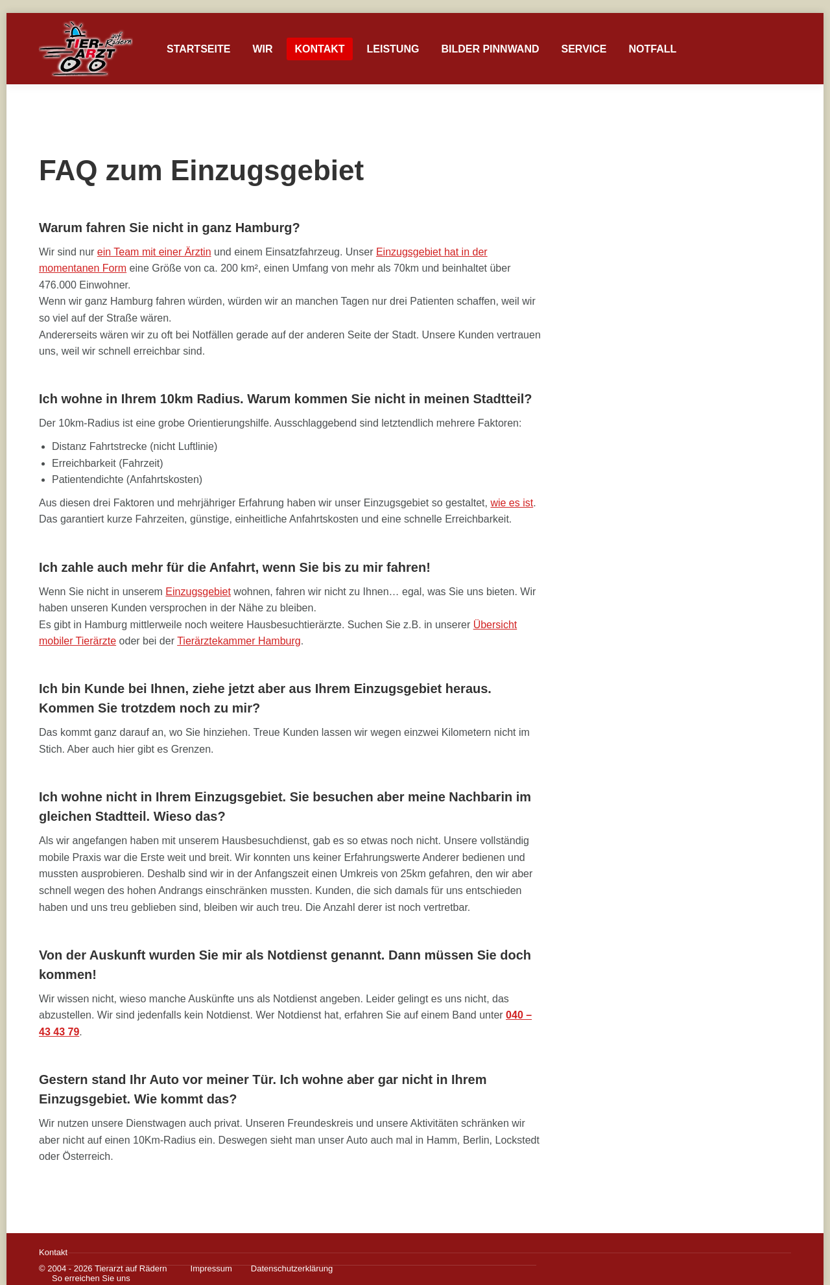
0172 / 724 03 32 (758, 24)
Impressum (211, 1268)
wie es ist (511, 502)
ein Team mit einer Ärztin (154, 251)
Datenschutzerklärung (292, 1268)
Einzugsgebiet (51, 24)
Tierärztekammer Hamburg (239, 640)
